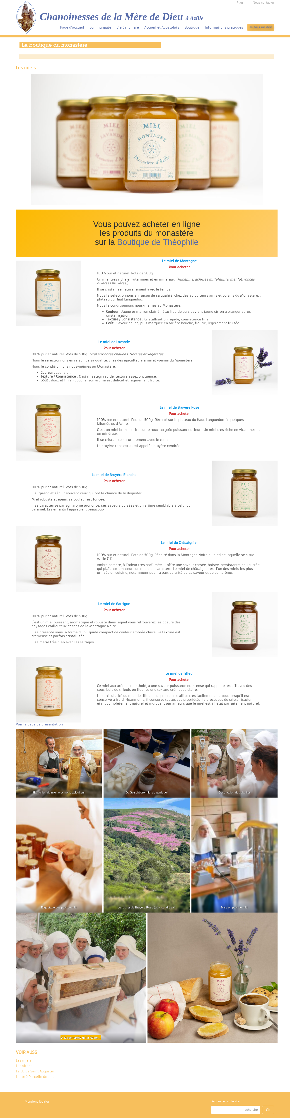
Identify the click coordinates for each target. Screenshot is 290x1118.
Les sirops (24, 1066)
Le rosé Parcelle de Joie (35, 1077)
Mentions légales (37, 1101)
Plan (240, 2)
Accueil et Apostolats (161, 27)
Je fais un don (260, 27)
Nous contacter (263, 2)
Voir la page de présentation (39, 724)
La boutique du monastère (54, 45)
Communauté (100, 27)
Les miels (23, 1060)
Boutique (192, 27)
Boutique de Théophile (158, 242)
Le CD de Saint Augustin (35, 1071)
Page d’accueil (72, 27)
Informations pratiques (224, 27)
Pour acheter (179, 267)
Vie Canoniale (127, 27)
